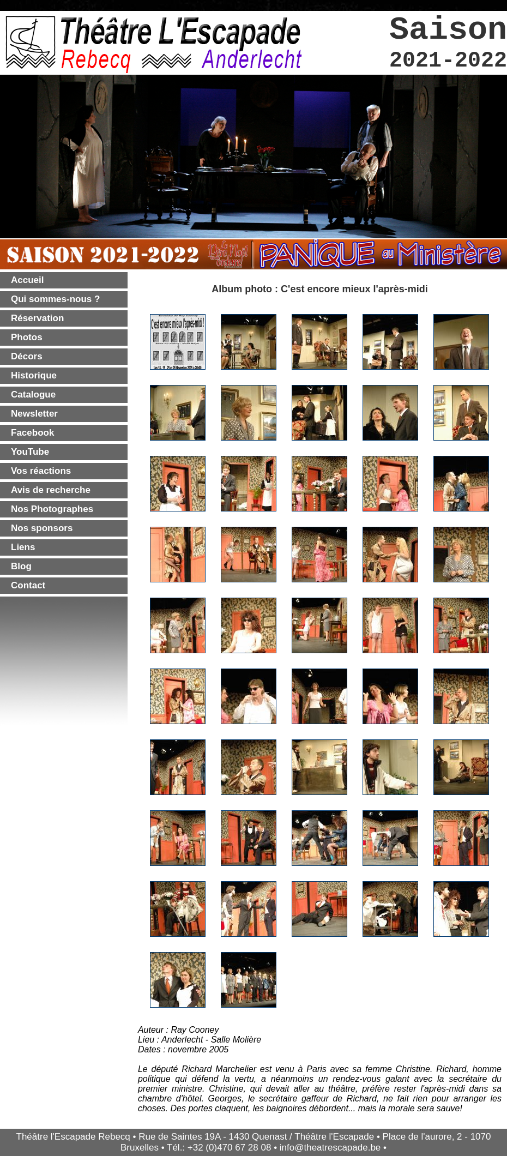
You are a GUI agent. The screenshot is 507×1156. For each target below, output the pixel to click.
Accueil (27, 280)
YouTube (30, 452)
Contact (28, 585)
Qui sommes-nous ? (55, 299)
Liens (23, 547)
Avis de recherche (50, 490)
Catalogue (33, 394)
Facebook (32, 433)
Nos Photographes (52, 509)
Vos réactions (41, 471)
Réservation (37, 318)
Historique (34, 375)
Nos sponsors (42, 528)
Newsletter (34, 413)
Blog (21, 566)
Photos (27, 337)
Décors (27, 356)
